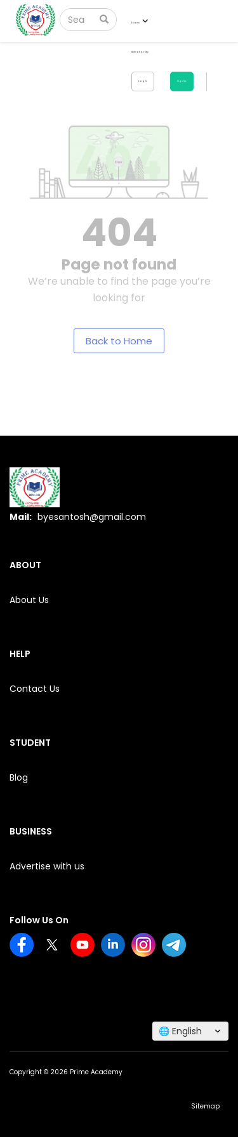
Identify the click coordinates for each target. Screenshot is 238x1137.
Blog (19, 777)
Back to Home (119, 341)
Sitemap (205, 1106)
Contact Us (35, 688)
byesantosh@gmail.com (91, 516)
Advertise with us (47, 866)
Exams (139, 22)
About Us (29, 600)
